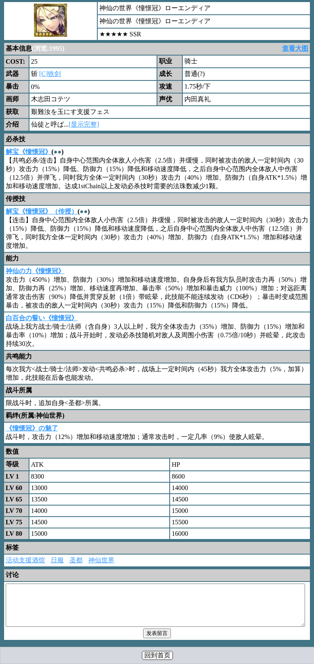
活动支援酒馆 (25, 560)
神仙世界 (101, 560)
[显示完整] (84, 124)
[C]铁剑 (50, 73)
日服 (57, 560)
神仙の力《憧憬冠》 (35, 270)
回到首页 (157, 655)
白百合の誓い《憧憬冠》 (42, 317)
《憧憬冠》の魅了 (32, 428)
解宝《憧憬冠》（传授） (42, 211)
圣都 (76, 560)
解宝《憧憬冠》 (29, 151)
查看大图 (295, 48)
